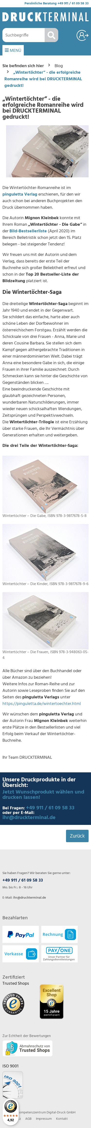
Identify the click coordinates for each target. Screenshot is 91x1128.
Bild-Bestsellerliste (28, 231)
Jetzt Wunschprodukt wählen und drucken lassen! (43, 795)
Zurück (77, 836)
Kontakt (62, 1119)
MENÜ (13, 50)
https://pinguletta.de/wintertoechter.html (41, 703)
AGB (28, 1119)
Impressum (44, 1119)
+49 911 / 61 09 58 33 (73, 3)
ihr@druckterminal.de (29, 817)
